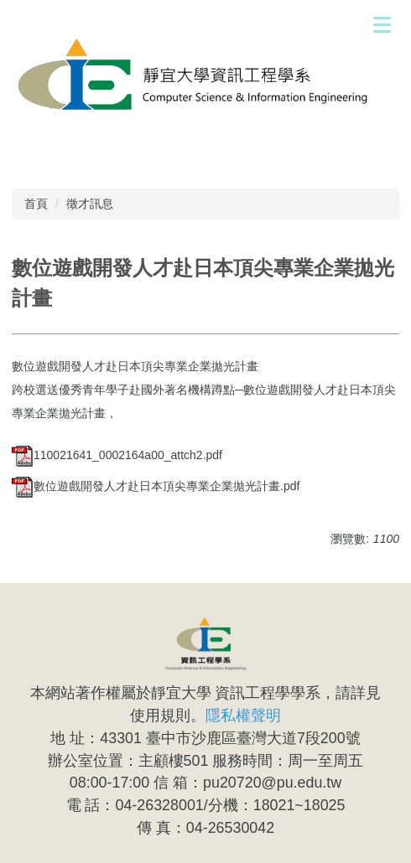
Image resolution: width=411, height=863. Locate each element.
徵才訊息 (89, 203)
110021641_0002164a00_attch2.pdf (117, 455)
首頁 (36, 203)
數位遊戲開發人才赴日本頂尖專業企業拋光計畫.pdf (155, 486)
